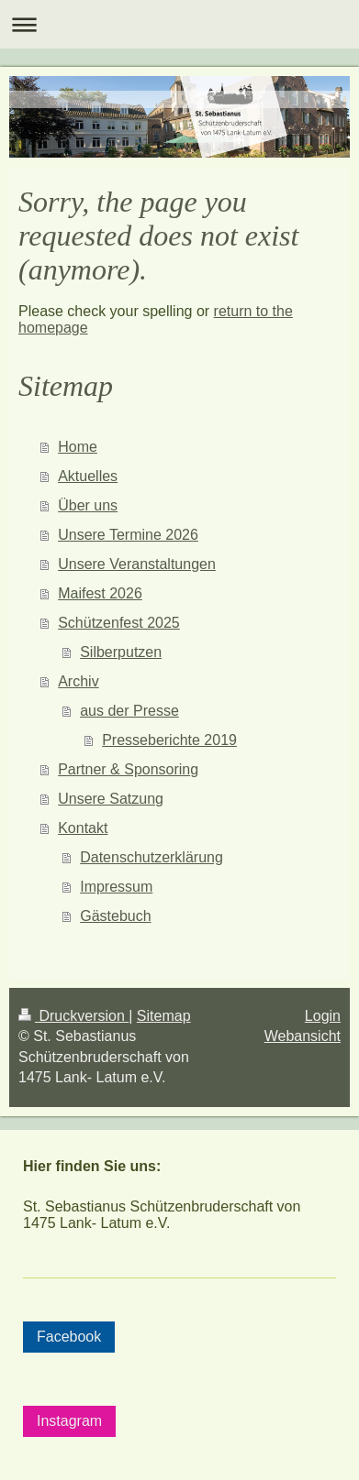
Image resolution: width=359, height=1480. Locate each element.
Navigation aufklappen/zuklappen (179, 24)
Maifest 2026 (100, 593)
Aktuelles (88, 476)
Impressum (116, 886)
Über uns (88, 505)
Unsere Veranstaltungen (137, 564)
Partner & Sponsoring (128, 769)
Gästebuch (115, 916)
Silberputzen (121, 652)
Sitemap (164, 1016)
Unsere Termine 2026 (128, 535)
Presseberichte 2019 (169, 740)
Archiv (78, 681)
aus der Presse (129, 710)
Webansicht (302, 1036)
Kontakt (82, 828)
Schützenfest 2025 (119, 622)
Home (77, 447)
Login (323, 1016)
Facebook (69, 1336)
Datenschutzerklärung (151, 857)
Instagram (69, 1421)
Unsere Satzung (110, 798)
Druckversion (73, 1016)
